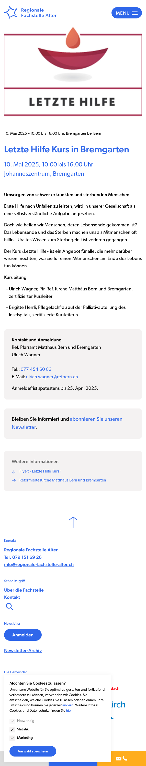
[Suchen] (9, 606)
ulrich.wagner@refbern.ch (52, 377)
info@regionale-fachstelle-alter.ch (39, 564)
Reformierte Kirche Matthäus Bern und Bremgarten (62, 480)
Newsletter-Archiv (23, 650)
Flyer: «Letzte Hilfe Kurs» (40, 471)
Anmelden (22, 634)
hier (69, 711)
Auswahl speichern (33, 751)
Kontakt (12, 597)
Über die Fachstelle (24, 590)
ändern (67, 705)
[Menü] (126, 12)
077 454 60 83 (36, 369)
